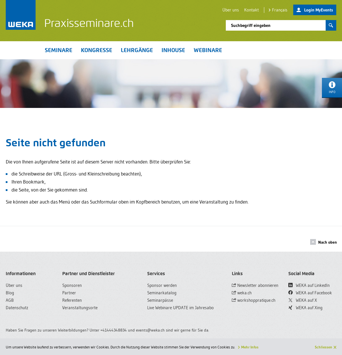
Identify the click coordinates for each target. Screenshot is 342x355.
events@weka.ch (150, 330)
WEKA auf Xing (305, 307)
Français (278, 10)
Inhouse (173, 50)
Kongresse (96, 50)
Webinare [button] (208, 50)
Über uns (230, 10)
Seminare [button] (58, 50)
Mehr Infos (250, 347)
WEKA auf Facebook (310, 292)
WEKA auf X (303, 300)
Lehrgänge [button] (137, 50)
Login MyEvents (314, 10)
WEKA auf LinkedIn (309, 285)
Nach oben (323, 242)
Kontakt (251, 10)
